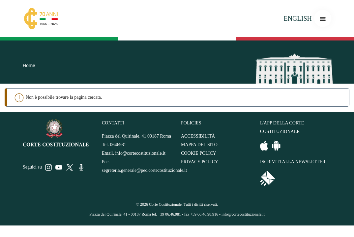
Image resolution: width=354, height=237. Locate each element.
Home (29, 65)
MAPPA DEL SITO (199, 144)
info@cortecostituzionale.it (140, 153)
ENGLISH (297, 18)
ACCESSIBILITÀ (198, 136)
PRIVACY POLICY (199, 161)
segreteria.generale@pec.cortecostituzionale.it (144, 170)
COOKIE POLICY (198, 153)
